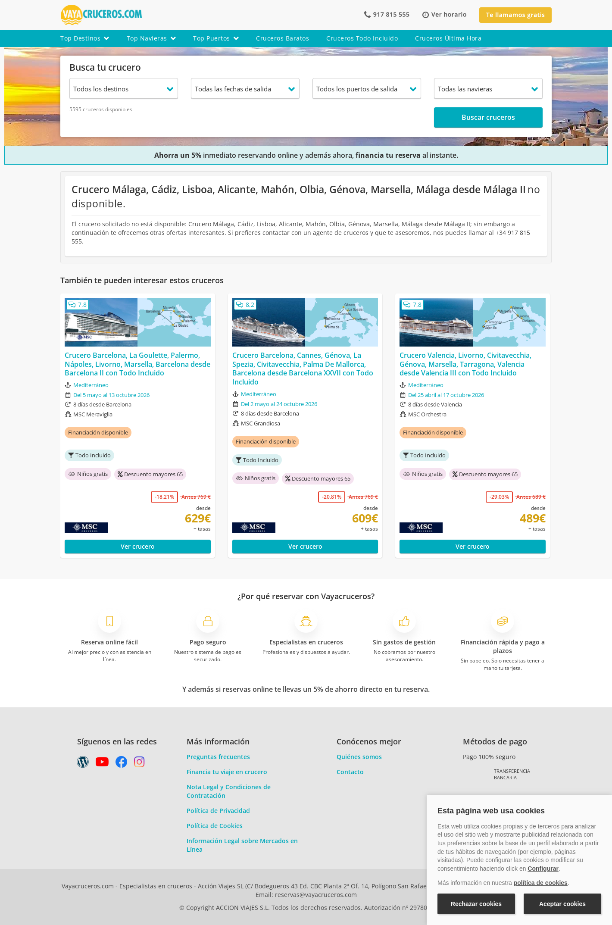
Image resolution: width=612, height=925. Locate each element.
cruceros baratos (282, 38)
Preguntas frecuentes (218, 757)
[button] (444, 14)
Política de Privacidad (218, 810)
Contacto (350, 772)
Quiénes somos (359, 757)
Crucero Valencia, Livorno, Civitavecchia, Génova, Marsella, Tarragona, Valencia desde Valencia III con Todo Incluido (465, 364)
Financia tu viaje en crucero (227, 772)
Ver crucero (138, 546)
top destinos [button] (84, 38)
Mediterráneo (91, 385)
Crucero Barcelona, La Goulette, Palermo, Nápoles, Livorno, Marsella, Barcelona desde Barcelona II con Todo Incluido (137, 364)
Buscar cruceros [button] (488, 117)
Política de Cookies (215, 826)
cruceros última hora (448, 38)
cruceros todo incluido (362, 38)
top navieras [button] (151, 38)
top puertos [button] (216, 38)
